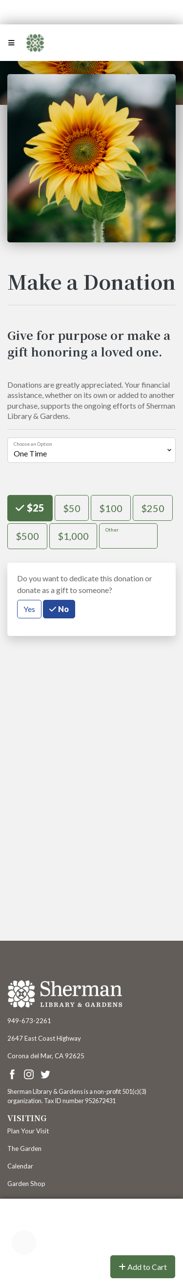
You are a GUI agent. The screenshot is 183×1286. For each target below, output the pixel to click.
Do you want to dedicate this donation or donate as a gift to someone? (84, 584)
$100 (110, 507)
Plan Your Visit (28, 1131)
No (63, 608)
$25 (34, 507)
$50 (72, 507)
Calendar (20, 1166)
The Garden (24, 1148)
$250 (152, 507)
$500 (27, 535)
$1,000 (73, 535)
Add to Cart (143, 1266)
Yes (29, 608)
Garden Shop (26, 1183)
